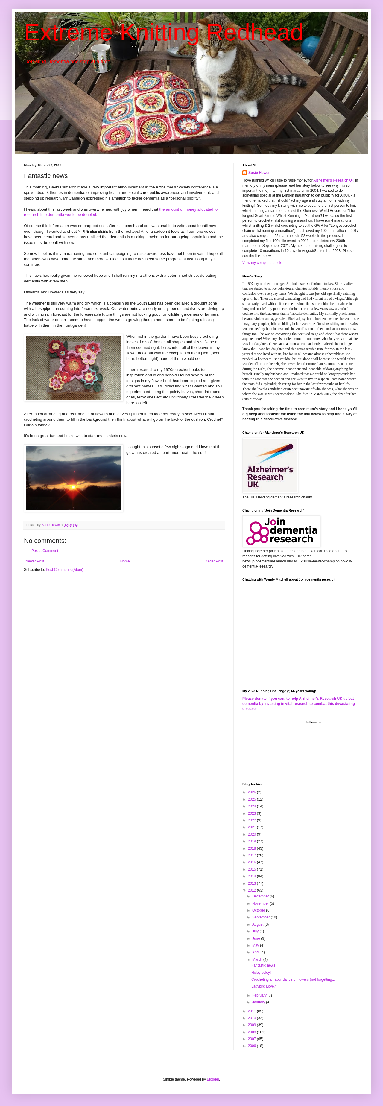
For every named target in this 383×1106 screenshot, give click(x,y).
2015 (252, 869)
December (261, 896)
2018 (252, 848)
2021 (252, 827)
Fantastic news (263, 965)
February (260, 995)
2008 (252, 1032)
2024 (252, 806)
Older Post (214, 561)
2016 (252, 862)
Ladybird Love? (263, 986)
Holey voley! (261, 972)
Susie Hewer (259, 173)
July (256, 931)
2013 (252, 883)
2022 (252, 820)
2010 (252, 1018)
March (257, 959)
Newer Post (34, 561)
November (261, 903)
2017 (252, 855)
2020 (252, 834)
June (256, 938)
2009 (252, 1025)
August (258, 924)
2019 (252, 841)
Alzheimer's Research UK (333, 180)
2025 (252, 799)
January (259, 1002)
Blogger (213, 1079)
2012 (252, 890)
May (256, 945)
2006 (252, 1046)
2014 (252, 876)
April (256, 952)
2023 (252, 813)
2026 (252, 792)
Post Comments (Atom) (64, 570)
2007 (252, 1039)
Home (125, 561)
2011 (252, 1011)
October (259, 910)
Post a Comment (44, 551)
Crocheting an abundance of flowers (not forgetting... (293, 979)
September (261, 917)
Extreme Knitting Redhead (163, 32)
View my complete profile (262, 263)
